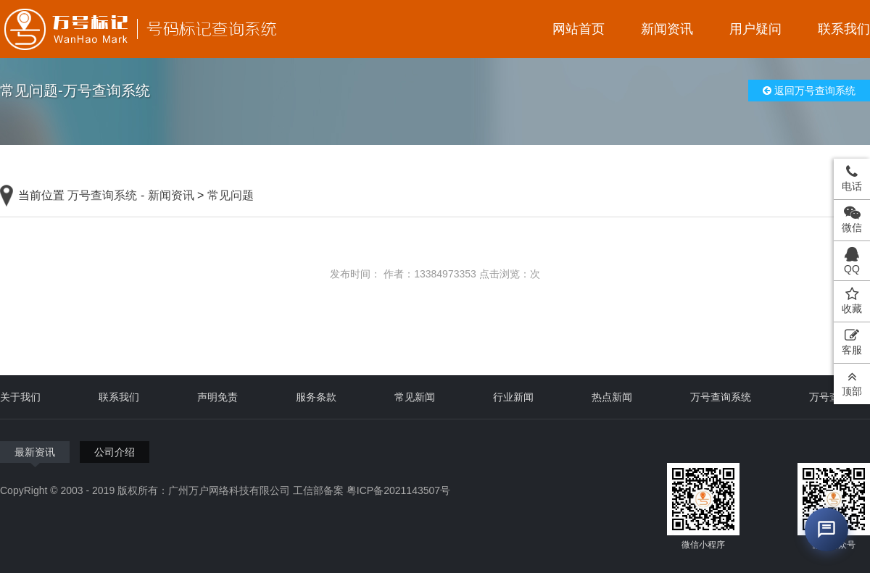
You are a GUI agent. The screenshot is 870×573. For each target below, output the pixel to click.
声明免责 (217, 397)
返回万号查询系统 (809, 90)
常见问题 (230, 195)
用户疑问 (755, 29)
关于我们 (20, 397)
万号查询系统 (102, 195)
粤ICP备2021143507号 (398, 490)
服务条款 (316, 397)
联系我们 (844, 29)
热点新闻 (612, 397)
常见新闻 (414, 397)
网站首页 (578, 29)
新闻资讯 (667, 29)
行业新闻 (513, 397)
